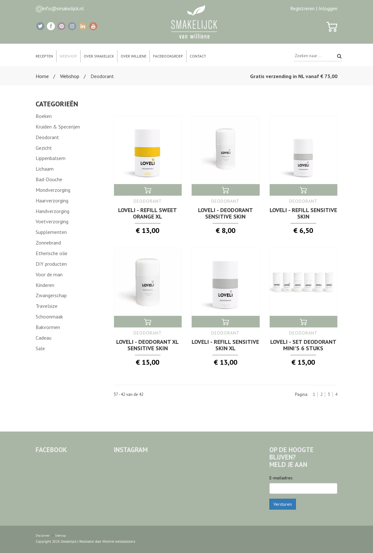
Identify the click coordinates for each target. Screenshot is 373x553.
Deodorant (47, 137)
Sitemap (60, 535)
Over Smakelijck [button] (99, 56)
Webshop (69, 76)
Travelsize (46, 306)
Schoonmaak (49, 316)
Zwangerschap (51, 295)
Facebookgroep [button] (168, 56)
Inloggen (327, 8)
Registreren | (303, 8)
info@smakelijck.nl (63, 8)
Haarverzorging (52, 200)
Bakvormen (48, 327)
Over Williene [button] (133, 56)
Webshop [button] (68, 56)
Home (42, 76)
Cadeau (43, 337)
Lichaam (45, 168)
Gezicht (44, 148)
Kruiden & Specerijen (58, 126)
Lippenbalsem (50, 158)
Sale (40, 348)
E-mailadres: (281, 478)
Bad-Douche (49, 179)
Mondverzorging (53, 190)
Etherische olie (51, 253)
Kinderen (45, 285)
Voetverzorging (52, 221)
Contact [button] (198, 56)
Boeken (44, 116)
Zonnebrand (48, 242)
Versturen (282, 504)
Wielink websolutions (118, 541)
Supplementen (51, 232)
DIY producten (51, 264)
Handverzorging (52, 211)
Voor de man (49, 274)
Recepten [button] (44, 56)
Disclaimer (43, 535)
